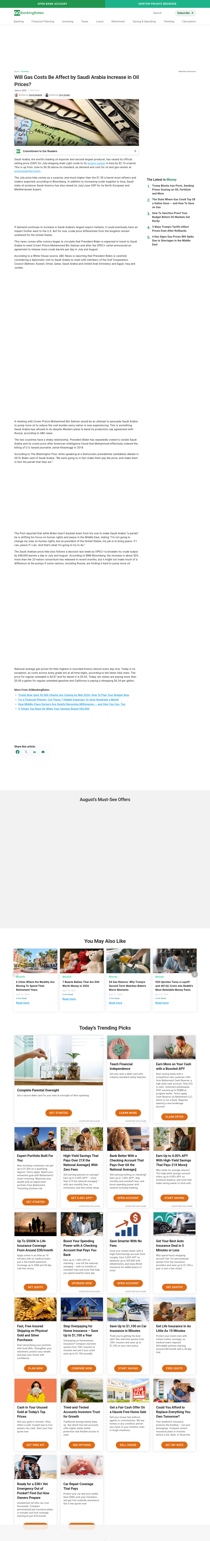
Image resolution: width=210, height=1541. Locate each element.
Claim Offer (174, 1116)
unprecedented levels (27, 171)
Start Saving (174, 1198)
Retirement (118, 21)
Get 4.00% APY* (82, 1198)
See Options (82, 1445)
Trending (169, 21)
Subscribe (183, 13)
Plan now (35, 1368)
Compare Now (82, 1368)
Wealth (20, 976)
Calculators (189, 21)
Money (17, 71)
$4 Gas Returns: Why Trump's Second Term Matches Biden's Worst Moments (127, 985)
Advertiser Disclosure (89, 1121)
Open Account (128, 1198)
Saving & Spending (144, 21)
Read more (22, 1002)
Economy (25, 71)
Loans (100, 21)
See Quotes (174, 1287)
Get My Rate (174, 1445)
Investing (67, 21)
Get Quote (35, 1287)
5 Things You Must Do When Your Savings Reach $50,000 (53, 708)
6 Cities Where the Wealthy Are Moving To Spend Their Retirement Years (35, 985)
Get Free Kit (36, 1445)
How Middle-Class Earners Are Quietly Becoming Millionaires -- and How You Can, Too (71, 704)
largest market (96, 163)
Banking (19, 21)
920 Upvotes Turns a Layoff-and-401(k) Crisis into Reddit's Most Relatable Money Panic (174, 985)
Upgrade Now (82, 1283)
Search (157, 13)
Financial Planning (43, 21)
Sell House (128, 1445)
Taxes (84, 21)
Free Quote (174, 1368)
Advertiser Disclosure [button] (187, 71)
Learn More (128, 1112)
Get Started (59, 1112)
